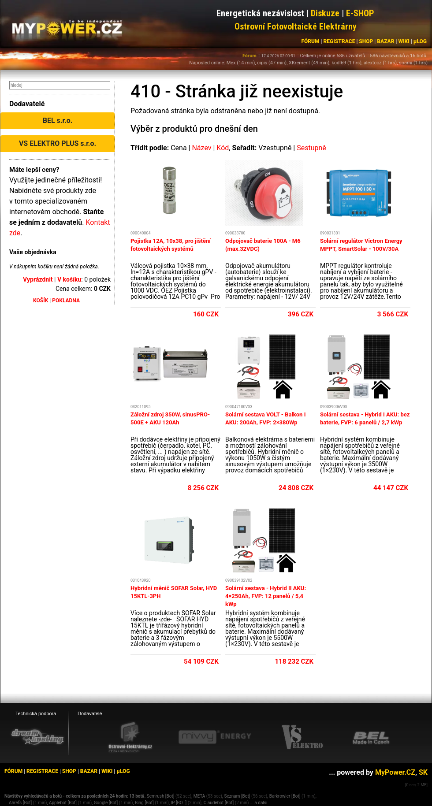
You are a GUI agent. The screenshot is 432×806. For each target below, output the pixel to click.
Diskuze (325, 13)
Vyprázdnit (38, 279)
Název (201, 148)
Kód (222, 148)
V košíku (69, 279)
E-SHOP (360, 13)
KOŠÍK (40, 300)
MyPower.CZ (395, 772)
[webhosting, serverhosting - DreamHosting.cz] (37, 737)
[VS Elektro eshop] (302, 737)
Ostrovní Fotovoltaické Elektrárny (296, 26)
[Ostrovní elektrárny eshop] (130, 738)
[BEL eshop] (371, 737)
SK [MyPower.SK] (423, 772)
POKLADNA (66, 300)
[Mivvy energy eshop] (215, 737)
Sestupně (311, 148)
